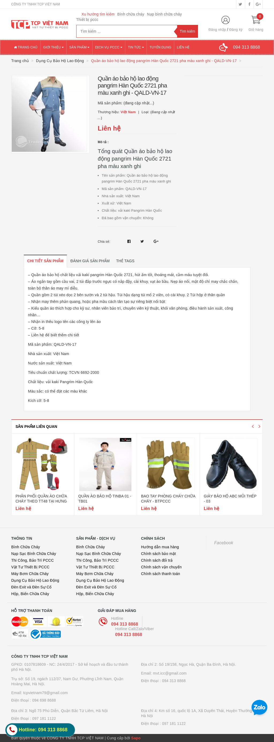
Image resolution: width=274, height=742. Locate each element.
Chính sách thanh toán (160, 574)
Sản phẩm (79, 47)
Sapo (135, 738)
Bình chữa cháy (130, 14)
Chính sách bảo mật (158, 553)
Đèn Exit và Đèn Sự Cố (31, 587)
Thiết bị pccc (87, 19)
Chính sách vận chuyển (161, 567)
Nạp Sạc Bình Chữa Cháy (33, 553)
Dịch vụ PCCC (109, 47)
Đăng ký (235, 30)
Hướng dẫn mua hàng (160, 547)
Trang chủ (26, 47)
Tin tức (136, 47)
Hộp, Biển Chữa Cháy (30, 594)
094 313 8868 (124, 624)
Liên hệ (183, 47)
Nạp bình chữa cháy (164, 14)
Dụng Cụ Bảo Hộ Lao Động (35, 580)
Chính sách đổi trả (157, 560)
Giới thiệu (53, 47)
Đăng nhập (217, 30)
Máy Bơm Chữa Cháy (30, 574)
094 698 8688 (44, 700)
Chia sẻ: (104, 241)
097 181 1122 (44, 718)
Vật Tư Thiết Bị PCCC (30, 567)
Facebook (223, 543)
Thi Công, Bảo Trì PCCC (32, 560)
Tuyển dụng (160, 47)
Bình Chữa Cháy (25, 547)
